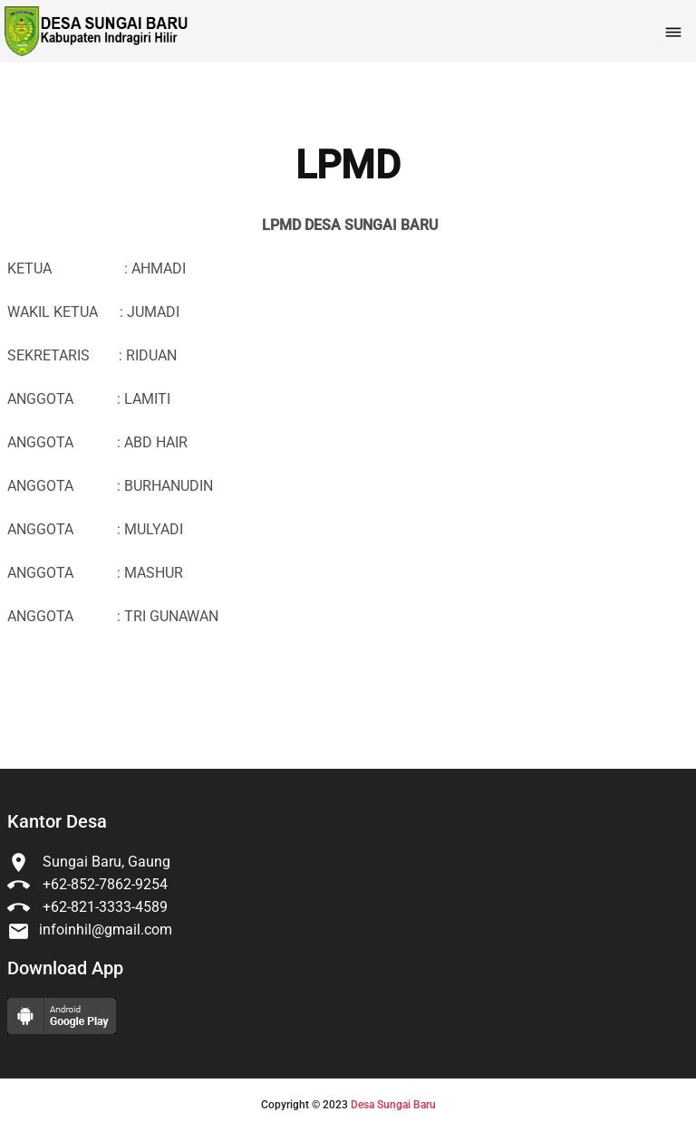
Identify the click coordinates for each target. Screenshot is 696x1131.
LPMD (348, 165)
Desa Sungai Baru (393, 1104)
